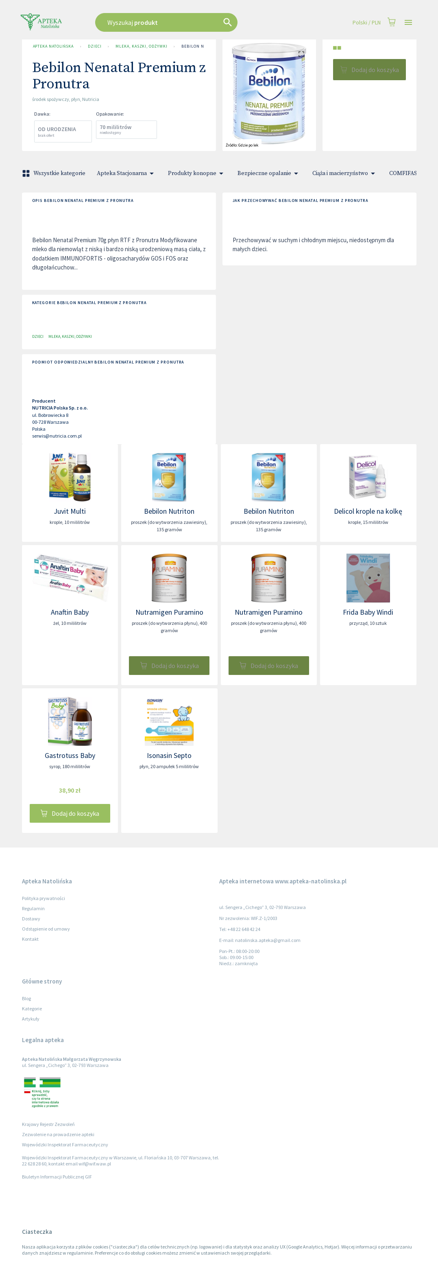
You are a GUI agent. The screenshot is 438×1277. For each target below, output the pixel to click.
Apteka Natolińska (53, 46)
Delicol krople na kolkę (368, 511)
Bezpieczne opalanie (269, 173)
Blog (26, 998)
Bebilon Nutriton (169, 511)
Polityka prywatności (43, 898)
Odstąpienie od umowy (46, 929)
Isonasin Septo (169, 755)
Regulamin (33, 908)
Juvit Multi (70, 511)
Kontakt (30, 939)
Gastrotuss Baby (70, 755)
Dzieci (95, 46)
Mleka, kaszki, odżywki (141, 46)
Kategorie (32, 1008)
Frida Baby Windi (368, 612)
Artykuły (30, 1019)
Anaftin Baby (70, 612)
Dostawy (31, 919)
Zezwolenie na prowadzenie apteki (58, 1134)
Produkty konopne (197, 173)
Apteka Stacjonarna (126, 173)
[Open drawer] (408, 22)
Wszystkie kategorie (54, 173)
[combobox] (187, 22)
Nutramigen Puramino (169, 612)
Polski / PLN (366, 22)
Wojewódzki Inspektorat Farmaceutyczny (65, 1144)
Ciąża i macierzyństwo (345, 173)
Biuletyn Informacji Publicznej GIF (57, 1177)
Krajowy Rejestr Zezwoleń (48, 1124)
